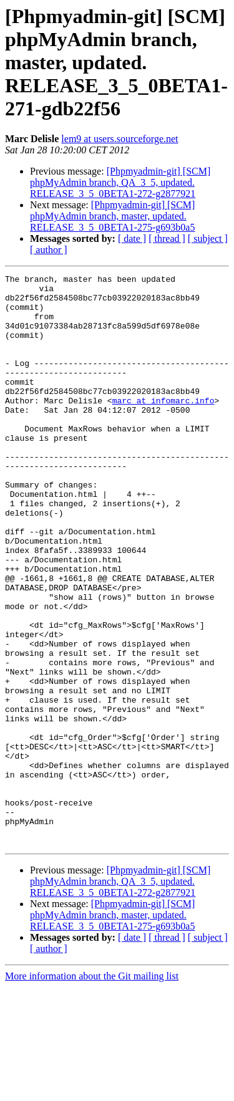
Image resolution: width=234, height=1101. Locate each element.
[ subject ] (208, 238)
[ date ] (132, 238)
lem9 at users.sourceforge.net (119, 138)
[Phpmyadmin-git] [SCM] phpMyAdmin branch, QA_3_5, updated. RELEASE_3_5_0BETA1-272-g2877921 (120, 182)
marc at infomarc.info (163, 426)
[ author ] (48, 249)
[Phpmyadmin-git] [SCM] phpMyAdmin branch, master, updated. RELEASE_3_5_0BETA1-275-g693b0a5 (112, 216)
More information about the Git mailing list (91, 1090)
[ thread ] (167, 238)
